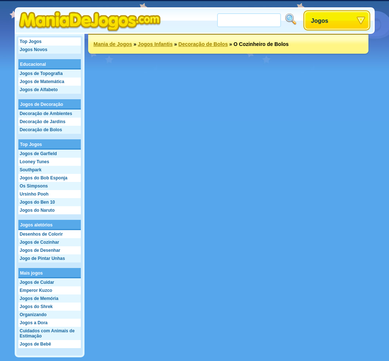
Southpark (31, 169)
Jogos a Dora (34, 322)
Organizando (33, 314)
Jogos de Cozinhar (39, 242)
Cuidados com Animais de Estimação (47, 333)
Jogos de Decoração (41, 104)
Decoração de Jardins (43, 121)
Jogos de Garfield (38, 153)
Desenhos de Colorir (41, 234)
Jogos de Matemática (42, 81)
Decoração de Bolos (41, 129)
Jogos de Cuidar (37, 282)
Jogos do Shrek (36, 306)
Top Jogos (31, 41)
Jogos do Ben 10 (37, 202)
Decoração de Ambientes (46, 113)
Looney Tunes (34, 161)
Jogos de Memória (39, 298)
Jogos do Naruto (37, 210)
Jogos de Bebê (35, 344)
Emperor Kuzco (36, 290)
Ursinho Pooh (34, 194)
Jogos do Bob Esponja (44, 177)
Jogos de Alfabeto (39, 89)
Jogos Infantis (155, 44)
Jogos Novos (33, 49)
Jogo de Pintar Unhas (42, 258)
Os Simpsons (34, 186)
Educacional (33, 64)
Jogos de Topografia (41, 73)
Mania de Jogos (113, 44)
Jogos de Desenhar (40, 250)
